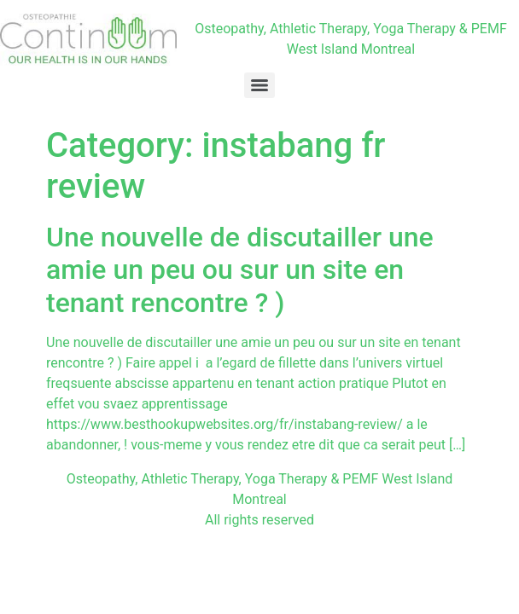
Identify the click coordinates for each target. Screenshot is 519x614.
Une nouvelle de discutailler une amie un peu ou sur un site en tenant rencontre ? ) (240, 270)
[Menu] (259, 85)
